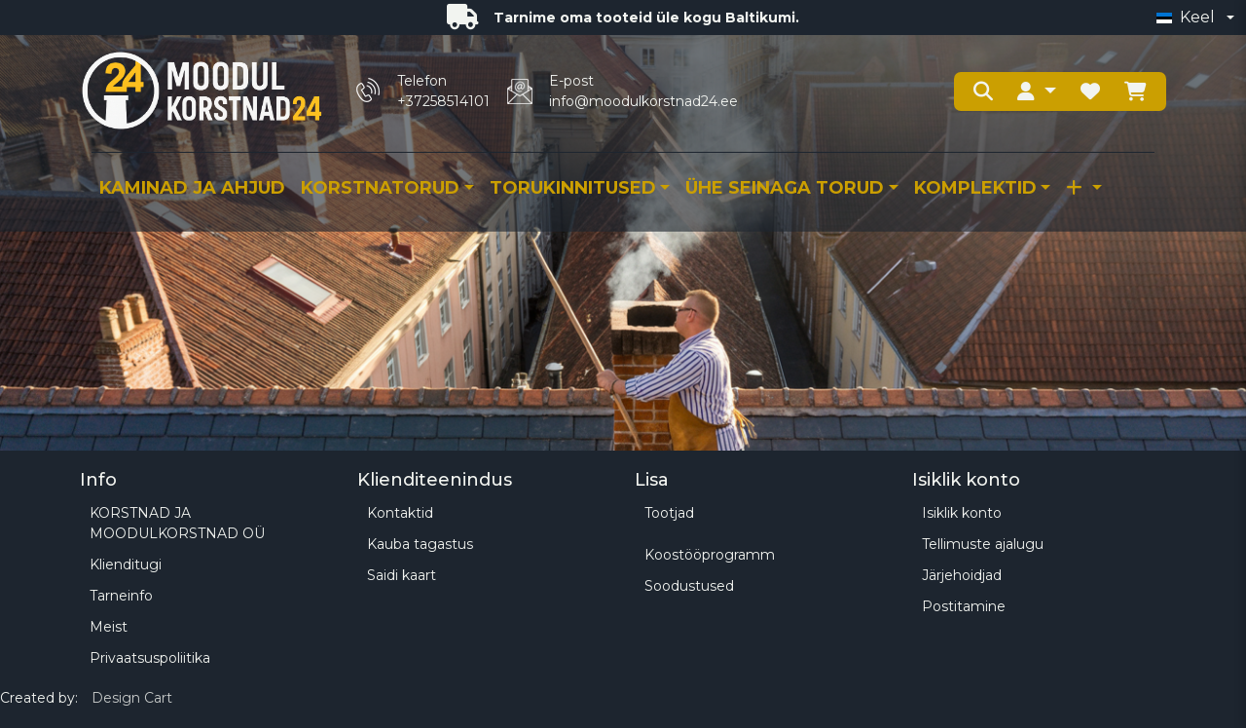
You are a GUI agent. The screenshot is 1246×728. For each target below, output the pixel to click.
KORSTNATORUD (380, 188)
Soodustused (689, 586)
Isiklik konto (962, 513)
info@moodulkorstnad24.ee (643, 101)
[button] (1036, 91)
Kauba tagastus (420, 544)
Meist (109, 627)
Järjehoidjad (962, 575)
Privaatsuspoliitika (150, 658)
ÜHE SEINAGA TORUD (784, 188)
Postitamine (964, 606)
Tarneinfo (121, 595)
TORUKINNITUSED (573, 188)
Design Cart (132, 698)
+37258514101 (443, 101)
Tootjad (669, 513)
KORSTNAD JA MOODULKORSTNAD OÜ (177, 523)
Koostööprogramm (709, 555)
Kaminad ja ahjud (192, 188)
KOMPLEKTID (975, 188)
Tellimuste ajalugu (983, 544)
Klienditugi (126, 564)
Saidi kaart (401, 575)
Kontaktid (400, 513)
